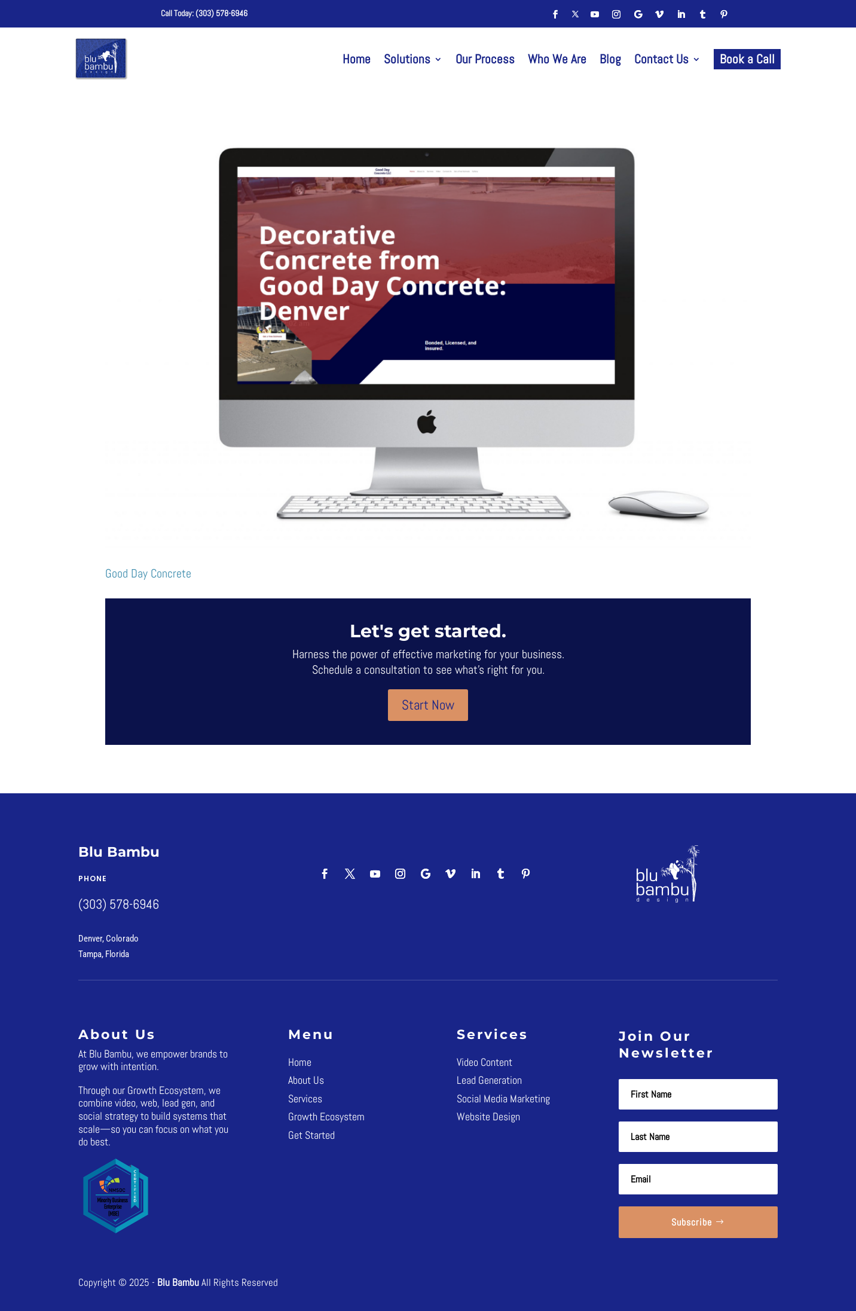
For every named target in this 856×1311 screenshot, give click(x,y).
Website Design (488, 1116)
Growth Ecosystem (326, 1116)
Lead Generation (489, 1080)
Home (357, 59)
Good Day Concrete (148, 573)
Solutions (407, 59)
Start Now (428, 705)
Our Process (485, 59)
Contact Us (661, 59)
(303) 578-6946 (221, 13)
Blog (610, 59)
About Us (306, 1080)
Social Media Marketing (503, 1098)
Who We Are (557, 59)
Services (305, 1098)
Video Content (484, 1062)
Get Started (311, 1135)
